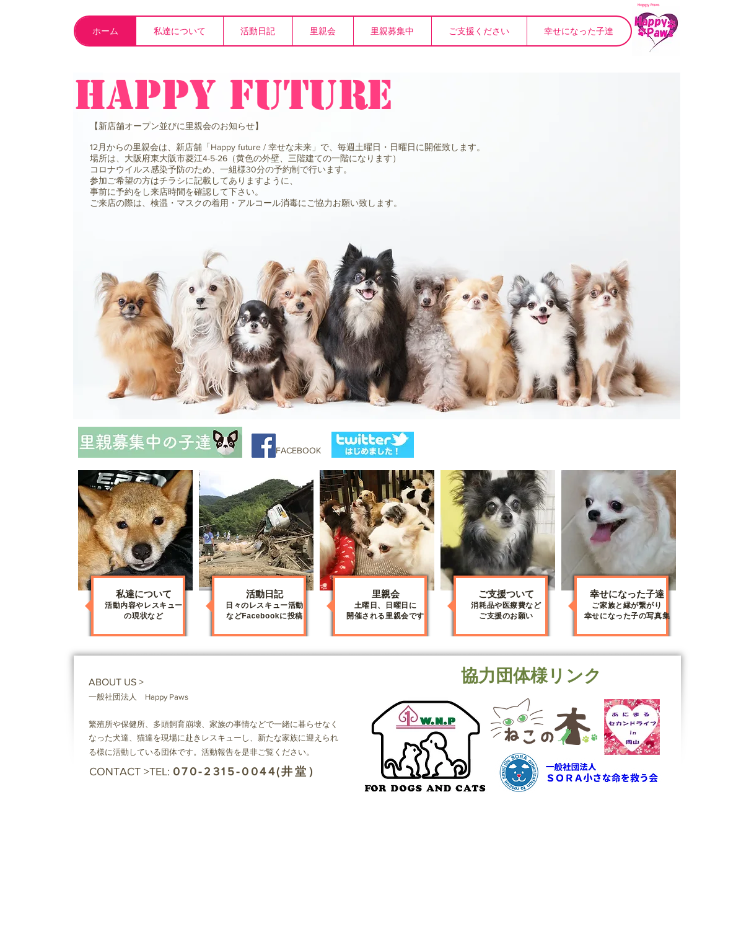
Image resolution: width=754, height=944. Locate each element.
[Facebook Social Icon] (264, 446)
